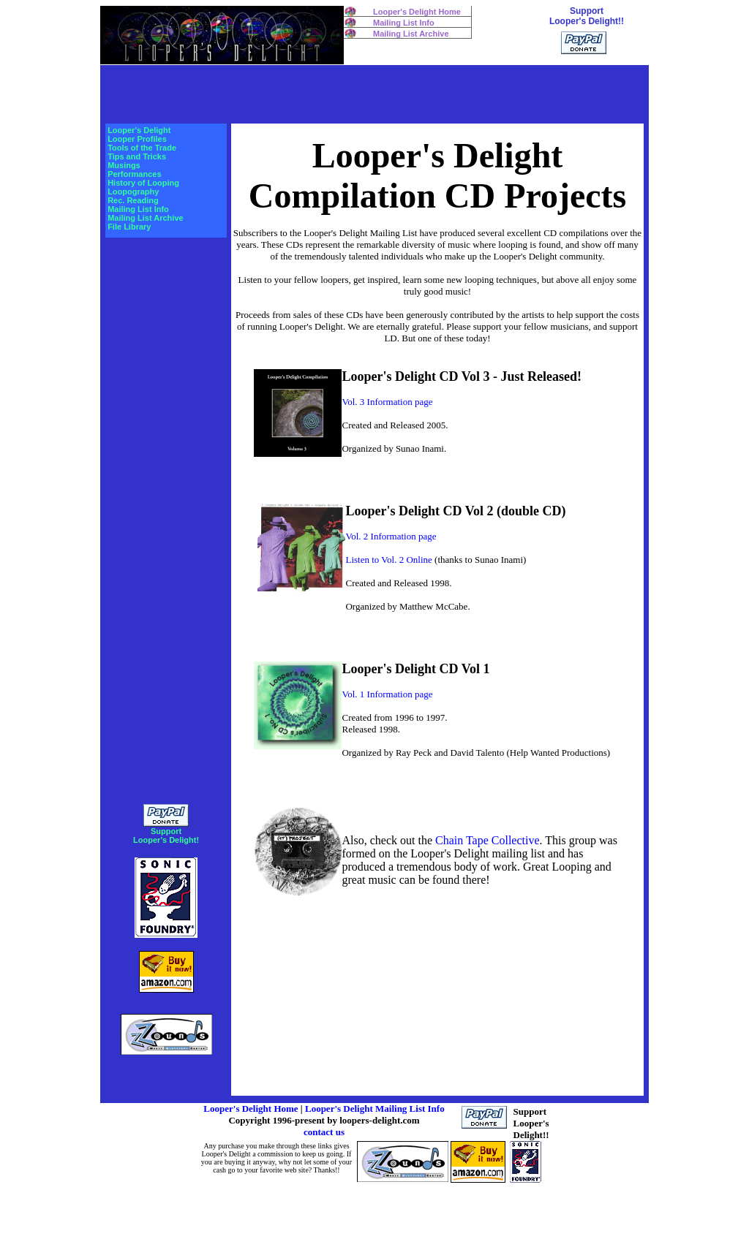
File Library (129, 226)
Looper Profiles (137, 138)
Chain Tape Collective (487, 840)
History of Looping (143, 182)
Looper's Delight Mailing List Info (375, 1108)
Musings (124, 165)
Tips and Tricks (137, 156)
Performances (134, 174)
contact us (324, 1131)
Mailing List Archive (411, 33)
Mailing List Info (403, 22)
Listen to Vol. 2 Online (388, 559)
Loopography (133, 191)
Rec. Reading (133, 200)
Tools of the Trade (142, 147)
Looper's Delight (139, 130)
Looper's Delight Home (417, 11)
